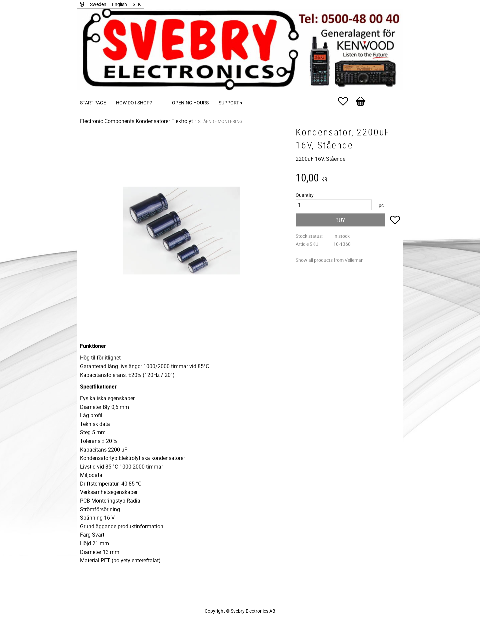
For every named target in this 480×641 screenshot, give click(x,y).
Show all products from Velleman (330, 260)
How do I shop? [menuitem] (134, 102)
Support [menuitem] (229, 102)
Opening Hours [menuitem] (190, 102)
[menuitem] (163, 93)
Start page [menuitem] (93, 102)
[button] (346, 101)
